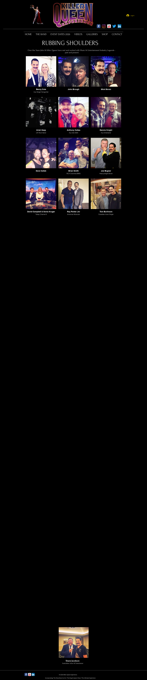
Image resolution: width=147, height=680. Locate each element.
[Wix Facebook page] (98, 26)
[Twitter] (114, 26)
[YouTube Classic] (109, 26)
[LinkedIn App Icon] (33, 674)
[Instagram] (104, 26)
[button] (41, 34)
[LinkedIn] (119, 26)
